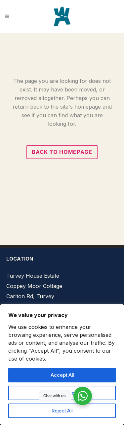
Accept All (62, 375)
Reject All (62, 410)
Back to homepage (62, 152)
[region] (62, 364)
